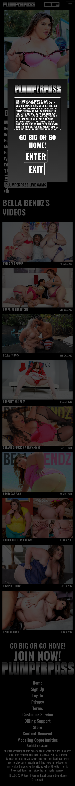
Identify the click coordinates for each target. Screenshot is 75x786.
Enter (36, 156)
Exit (36, 169)
